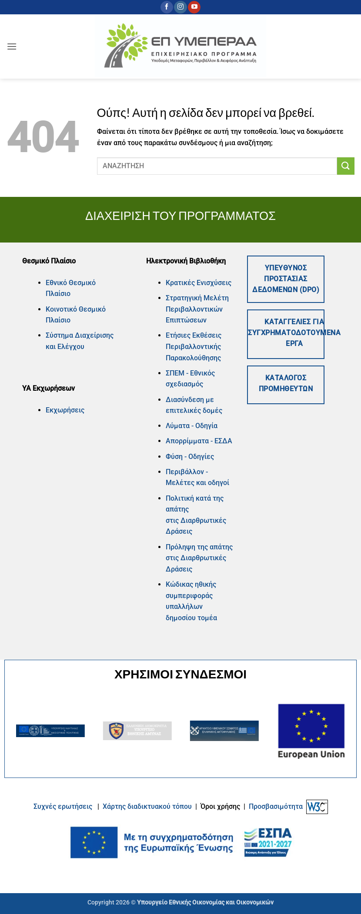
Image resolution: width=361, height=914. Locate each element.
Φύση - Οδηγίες (190, 456)
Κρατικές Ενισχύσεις (198, 283)
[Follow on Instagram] (180, 7)
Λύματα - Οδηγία (191, 426)
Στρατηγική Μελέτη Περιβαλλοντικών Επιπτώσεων (197, 309)
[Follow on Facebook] (166, 7)
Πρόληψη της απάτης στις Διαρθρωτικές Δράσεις (199, 558)
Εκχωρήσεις (65, 410)
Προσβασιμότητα (276, 806)
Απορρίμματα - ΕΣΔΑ (199, 441)
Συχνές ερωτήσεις (62, 806)
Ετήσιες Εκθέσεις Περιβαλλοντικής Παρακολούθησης (193, 346)
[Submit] (345, 165)
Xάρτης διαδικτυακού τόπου (148, 806)
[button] (12, 46)
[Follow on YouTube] (194, 7)
